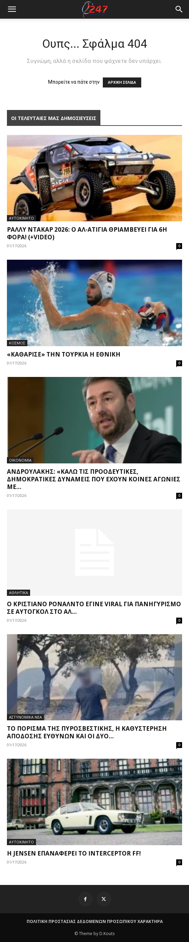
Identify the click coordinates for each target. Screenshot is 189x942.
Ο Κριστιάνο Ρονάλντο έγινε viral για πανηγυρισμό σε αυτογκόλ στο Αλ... (94, 608)
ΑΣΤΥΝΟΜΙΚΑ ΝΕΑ (25, 717)
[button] (179, 9)
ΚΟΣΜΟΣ (17, 342)
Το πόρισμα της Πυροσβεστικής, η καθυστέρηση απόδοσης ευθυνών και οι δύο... (87, 732)
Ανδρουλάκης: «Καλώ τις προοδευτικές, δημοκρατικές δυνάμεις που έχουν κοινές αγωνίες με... (93, 479)
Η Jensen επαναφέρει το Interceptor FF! (74, 853)
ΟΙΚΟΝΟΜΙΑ (20, 460)
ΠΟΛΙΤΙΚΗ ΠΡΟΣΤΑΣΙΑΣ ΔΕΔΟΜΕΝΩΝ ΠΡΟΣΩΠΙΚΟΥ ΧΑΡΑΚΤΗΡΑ (95, 921)
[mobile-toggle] (12, 9)
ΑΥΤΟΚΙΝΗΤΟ (21, 218)
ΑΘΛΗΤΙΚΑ (18, 592)
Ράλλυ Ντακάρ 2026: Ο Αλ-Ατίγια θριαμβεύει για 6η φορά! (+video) (87, 233)
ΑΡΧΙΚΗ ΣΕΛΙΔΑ (122, 82)
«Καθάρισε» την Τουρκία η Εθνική (63, 354)
